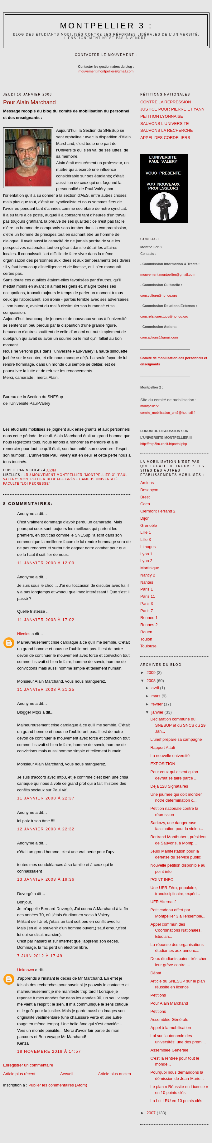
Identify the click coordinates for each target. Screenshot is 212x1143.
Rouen (146, 632)
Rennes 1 (149, 617)
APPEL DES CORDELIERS (165, 137)
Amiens (147, 482)
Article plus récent (19, 1073)
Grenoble (148, 525)
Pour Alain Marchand (169, 1003)
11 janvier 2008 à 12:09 (46, 563)
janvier (158, 712)
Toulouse (148, 646)
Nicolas (24, 633)
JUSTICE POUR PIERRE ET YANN (172, 109)
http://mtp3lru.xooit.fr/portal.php (163, 444)
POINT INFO (161, 879)
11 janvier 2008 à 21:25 (46, 689)
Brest (145, 497)
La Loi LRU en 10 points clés (176, 1100)
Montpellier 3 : (106, 25)
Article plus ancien (114, 1073)
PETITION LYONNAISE (161, 116)
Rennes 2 (149, 624)
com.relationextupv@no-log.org (164, 316)
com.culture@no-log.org (158, 295)
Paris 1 (146, 589)
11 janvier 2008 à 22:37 (46, 798)
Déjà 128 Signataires (169, 786)
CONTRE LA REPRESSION (165, 102)
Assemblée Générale (169, 1019)
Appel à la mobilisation (170, 1027)
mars (157, 696)
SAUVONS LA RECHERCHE (166, 130)
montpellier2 (149, 406)
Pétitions (158, 995)
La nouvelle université (170, 755)
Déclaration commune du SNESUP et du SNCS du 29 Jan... (177, 725)
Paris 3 (146, 603)
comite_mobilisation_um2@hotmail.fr (168, 412)
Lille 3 (145, 539)
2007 (152, 1113)
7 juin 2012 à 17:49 (39, 955)
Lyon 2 (146, 560)
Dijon (145, 518)
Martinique (149, 568)
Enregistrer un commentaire (28, 1065)
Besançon (149, 489)
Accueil (66, 1073)
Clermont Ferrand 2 (158, 511)
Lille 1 (145, 532)
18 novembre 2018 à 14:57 (49, 1051)
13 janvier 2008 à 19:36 (46, 879)
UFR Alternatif (163, 901)
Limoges (148, 546)
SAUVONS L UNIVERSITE (164, 123)
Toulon (146, 639)
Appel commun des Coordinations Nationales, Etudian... (175, 930)
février (158, 704)
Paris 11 (147, 596)
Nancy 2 (147, 575)
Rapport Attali (162, 747)
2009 (152, 672)
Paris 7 (146, 610)
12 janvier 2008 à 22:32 (46, 829)
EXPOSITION (162, 763)
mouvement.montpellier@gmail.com (106, 71)
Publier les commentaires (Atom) (57, 1085)
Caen (145, 504)
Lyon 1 (146, 554)
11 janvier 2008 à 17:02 (46, 619)
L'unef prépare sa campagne (176, 739)
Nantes (146, 582)
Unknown (25, 969)
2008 (152, 680)
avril (156, 687)
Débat (155, 973)
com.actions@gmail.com (159, 337)
